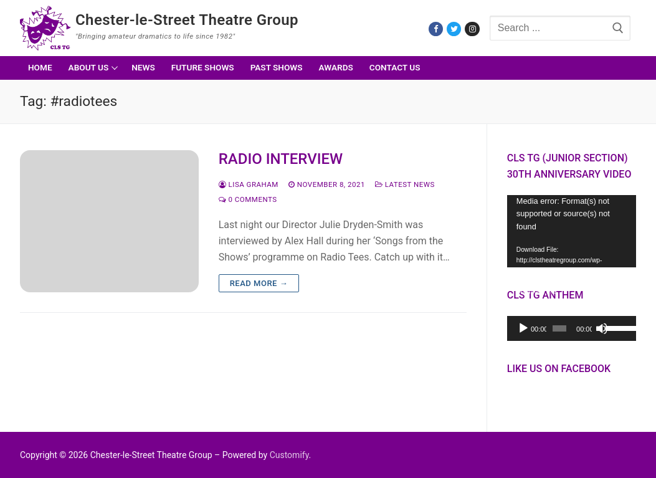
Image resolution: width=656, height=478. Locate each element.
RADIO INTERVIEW (281, 159)
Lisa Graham (248, 184)
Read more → (259, 283)
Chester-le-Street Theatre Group (186, 20)
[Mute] (602, 328)
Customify (289, 455)
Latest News (405, 184)
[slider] (559, 328)
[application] (571, 231)
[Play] (523, 328)
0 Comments (248, 199)
